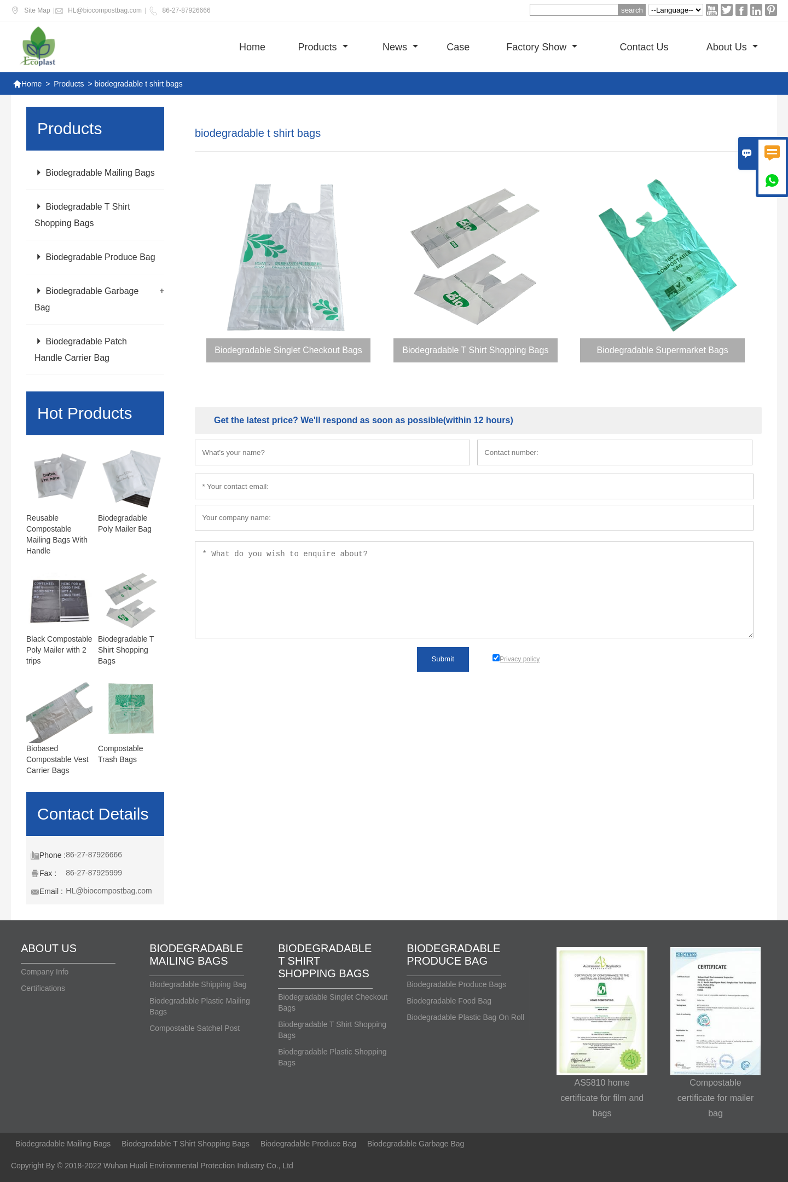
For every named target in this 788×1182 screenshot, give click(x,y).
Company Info (44, 971)
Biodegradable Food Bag (449, 1000)
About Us (732, 47)
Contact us (643, 47)
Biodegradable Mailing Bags (94, 172)
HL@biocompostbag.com (105, 10)
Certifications (43, 988)
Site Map (37, 10)
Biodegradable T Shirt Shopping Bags (126, 650)
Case (458, 47)
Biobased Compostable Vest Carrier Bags (57, 759)
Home (252, 47)
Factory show (541, 47)
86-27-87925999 (94, 872)
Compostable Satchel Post (194, 1028)
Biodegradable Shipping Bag (197, 984)
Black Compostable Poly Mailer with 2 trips (59, 650)
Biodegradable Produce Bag (94, 257)
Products (323, 47)
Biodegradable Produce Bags (456, 984)
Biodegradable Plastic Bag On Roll (465, 1017)
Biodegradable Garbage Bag (415, 1143)
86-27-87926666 (187, 10)
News (400, 47)
